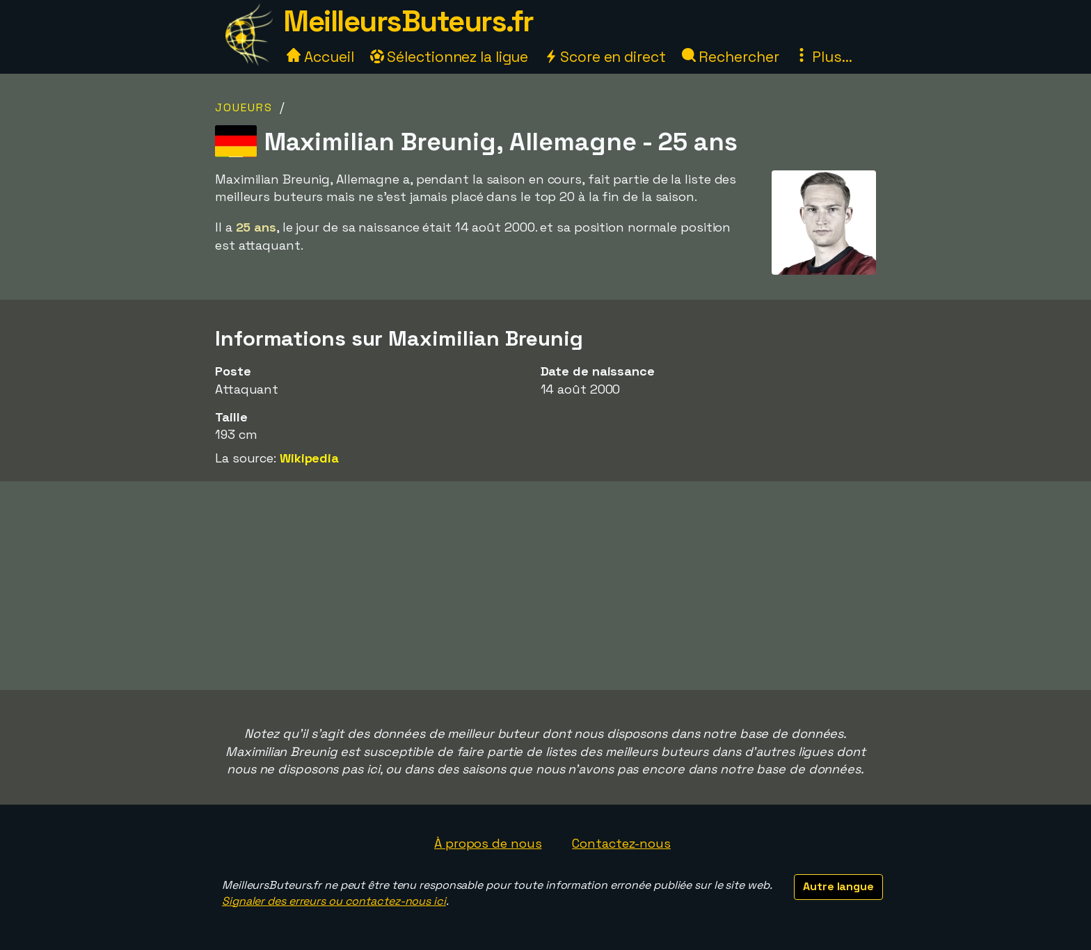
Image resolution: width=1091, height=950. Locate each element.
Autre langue (838, 886)
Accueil (320, 56)
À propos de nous (487, 843)
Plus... (823, 56)
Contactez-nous (621, 843)
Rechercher (730, 56)
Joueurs (244, 107)
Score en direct (604, 56)
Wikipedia (309, 458)
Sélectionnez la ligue (449, 56)
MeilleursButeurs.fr (408, 21)
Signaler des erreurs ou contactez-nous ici (334, 901)
